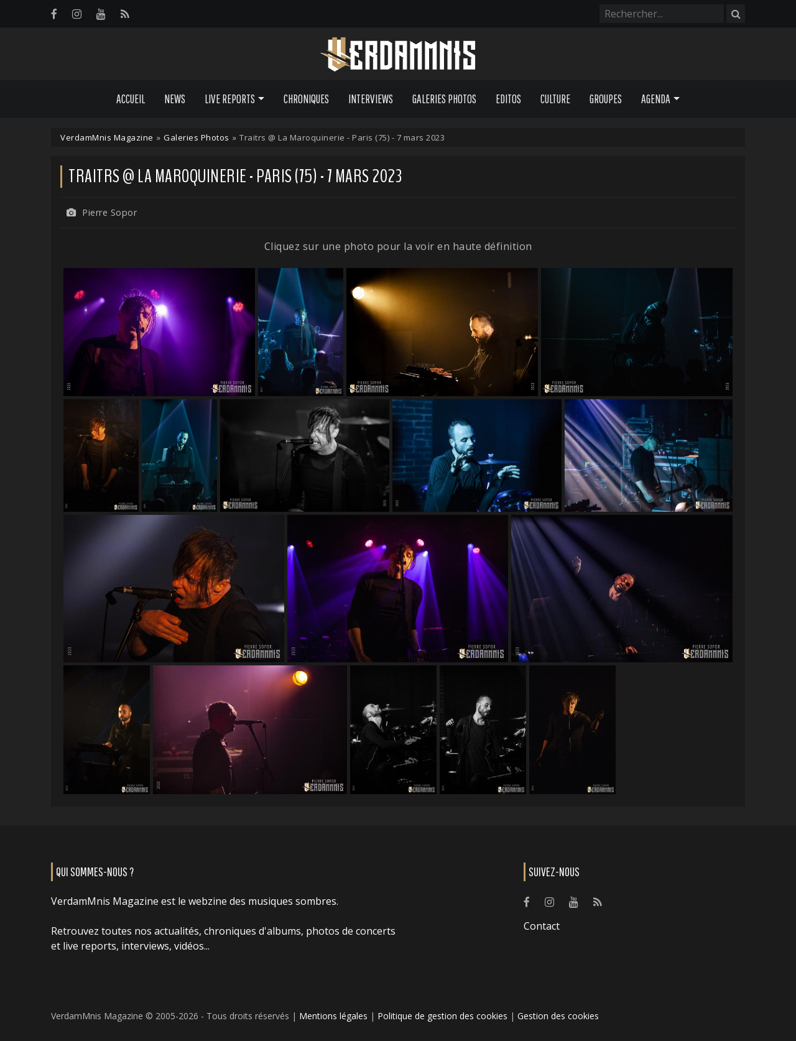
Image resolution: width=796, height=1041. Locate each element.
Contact (542, 926)
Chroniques (306, 99)
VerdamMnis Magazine (107, 137)
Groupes (606, 99)
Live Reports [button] (230, 99)
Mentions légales (333, 1016)
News (174, 99)
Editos (508, 99)
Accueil (130, 99)
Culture (555, 99)
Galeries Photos (444, 99)
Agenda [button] (655, 99)
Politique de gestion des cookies (442, 1016)
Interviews (370, 99)
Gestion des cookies (558, 1016)
